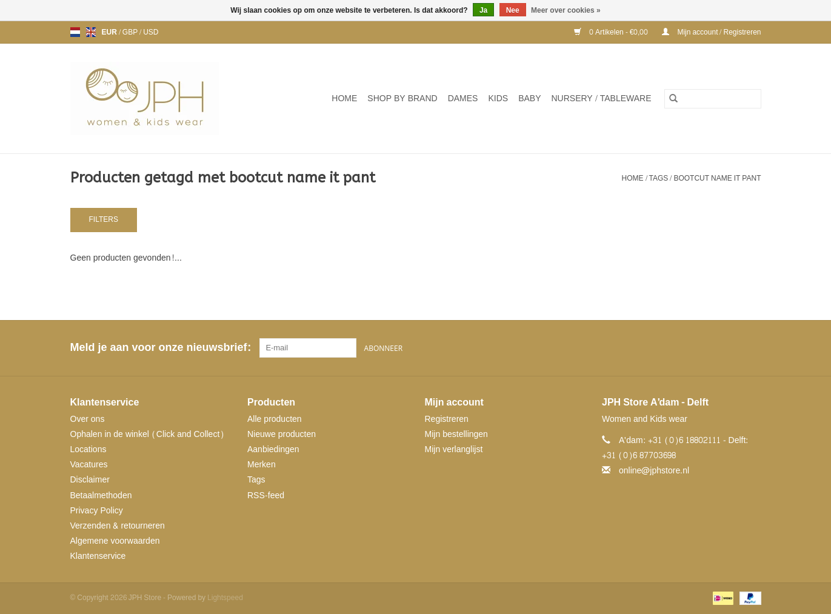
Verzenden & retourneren (117, 525)
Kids (498, 98)
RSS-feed (265, 495)
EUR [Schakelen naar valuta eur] (110, 32)
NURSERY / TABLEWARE (602, 98)
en (91, 32)
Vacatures (89, 464)
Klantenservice (98, 556)
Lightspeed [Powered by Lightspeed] (225, 597)
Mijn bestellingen (456, 434)
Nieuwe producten (281, 434)
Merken (261, 464)
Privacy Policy (96, 510)
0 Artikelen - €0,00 (612, 32)
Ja (483, 10)
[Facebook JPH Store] (708, 348)
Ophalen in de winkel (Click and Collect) (147, 434)
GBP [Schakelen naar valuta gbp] (130, 32)
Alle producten (274, 419)
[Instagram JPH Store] (751, 348)
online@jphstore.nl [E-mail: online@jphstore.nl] (654, 470)
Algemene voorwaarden (115, 541)
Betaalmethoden (101, 495)
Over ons (87, 419)
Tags (659, 178)
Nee (512, 10)
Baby (529, 98)
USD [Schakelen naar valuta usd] (150, 32)
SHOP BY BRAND (402, 98)
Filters (103, 219)
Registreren (447, 419)
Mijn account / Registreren (711, 32)
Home (344, 98)
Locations (88, 449)
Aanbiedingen (273, 449)
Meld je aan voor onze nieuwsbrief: (160, 347)
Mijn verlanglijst (454, 449)
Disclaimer (90, 479)
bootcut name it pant (717, 178)
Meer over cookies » (566, 10)
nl (75, 32)
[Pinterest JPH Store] (729, 348)
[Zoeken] (712, 98)
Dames (463, 98)
